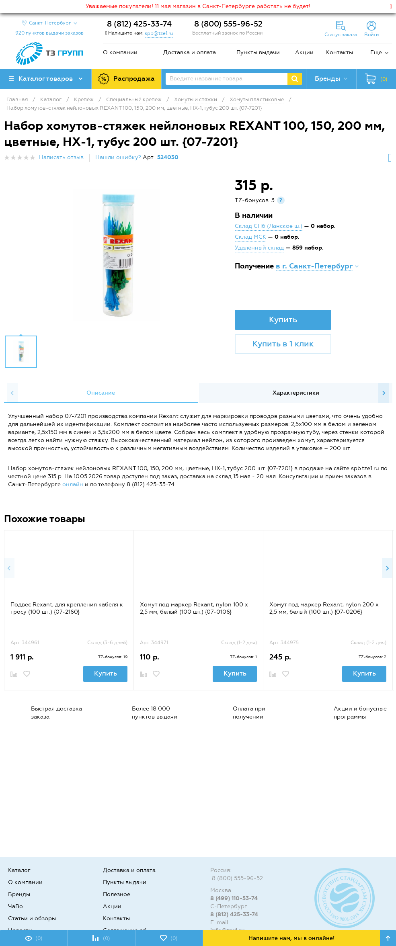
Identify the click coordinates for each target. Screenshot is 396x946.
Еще (376, 52)
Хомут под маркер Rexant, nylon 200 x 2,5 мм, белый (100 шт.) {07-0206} (324, 608)
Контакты (339, 52)
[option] (116, 255)
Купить (283, 319)
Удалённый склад (259, 247)
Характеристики (296, 392)
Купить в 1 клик (283, 343)
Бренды (19, 894)
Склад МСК (250, 236)
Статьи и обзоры (32, 918)
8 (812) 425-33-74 (139, 24)
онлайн (72, 484)
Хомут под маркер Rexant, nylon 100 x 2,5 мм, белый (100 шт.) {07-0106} (194, 608)
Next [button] (383, 393)
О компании (120, 52)
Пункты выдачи (258, 52)
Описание (100, 392)
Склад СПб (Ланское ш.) (268, 226)
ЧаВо (15, 906)
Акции (304, 52)
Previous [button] (12, 393)
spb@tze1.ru (159, 33)
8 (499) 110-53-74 (234, 898)
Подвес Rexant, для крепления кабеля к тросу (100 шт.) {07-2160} (66, 608)
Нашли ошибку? (118, 157)
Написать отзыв (61, 157)
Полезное (116, 894)
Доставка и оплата (189, 52)
